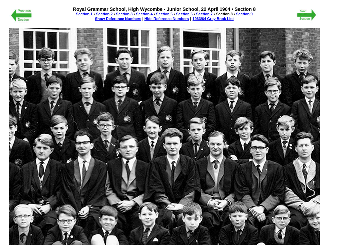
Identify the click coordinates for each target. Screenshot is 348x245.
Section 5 (164, 14)
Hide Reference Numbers (166, 19)
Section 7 (204, 14)
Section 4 (144, 14)
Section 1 (84, 14)
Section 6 (184, 14)
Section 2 (104, 14)
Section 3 (124, 14)
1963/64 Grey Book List (213, 19)
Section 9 (244, 14)
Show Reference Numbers (118, 19)
